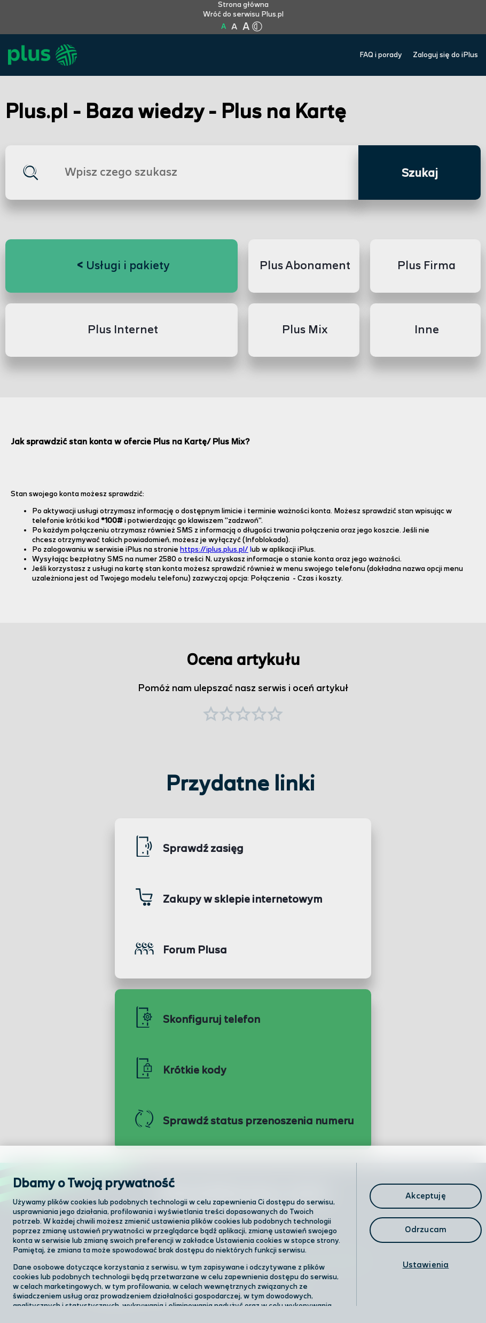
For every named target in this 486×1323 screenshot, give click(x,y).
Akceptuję (425, 1196)
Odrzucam (425, 1229)
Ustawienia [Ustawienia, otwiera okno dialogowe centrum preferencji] (426, 1265)
